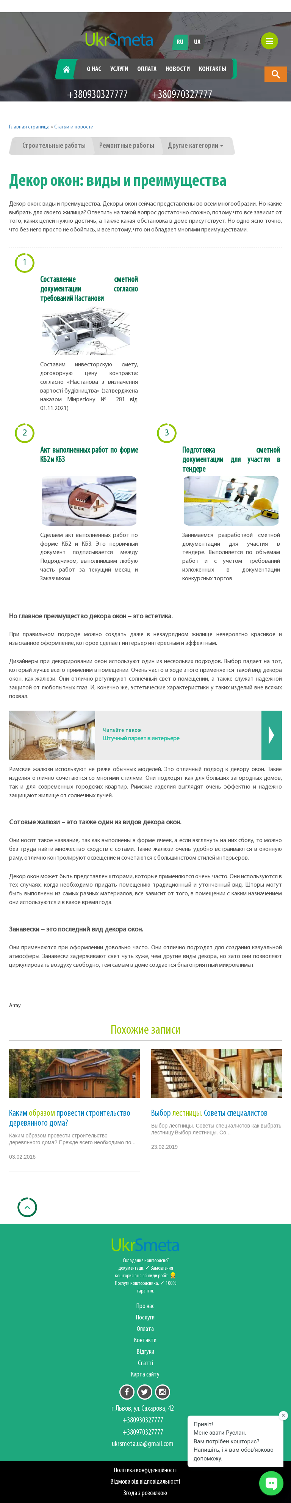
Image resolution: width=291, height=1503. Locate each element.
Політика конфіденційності (145, 1470)
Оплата (146, 69)
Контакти (145, 1340)
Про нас (145, 1306)
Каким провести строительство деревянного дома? (69, 1118)
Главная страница (29, 127)
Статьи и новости (74, 127)
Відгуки (145, 1352)
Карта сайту (145, 1374)
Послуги (145, 1317)
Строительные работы (54, 146)
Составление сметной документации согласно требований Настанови (89, 289)
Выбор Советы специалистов (209, 1113)
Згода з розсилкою (145, 1493)
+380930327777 (97, 95)
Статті (145, 1363)
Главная (69, 69)
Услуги (119, 69)
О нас (94, 69)
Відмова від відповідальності (145, 1482)
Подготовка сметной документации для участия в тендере (231, 460)
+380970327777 (182, 95)
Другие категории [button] (195, 146)
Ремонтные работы (126, 146)
